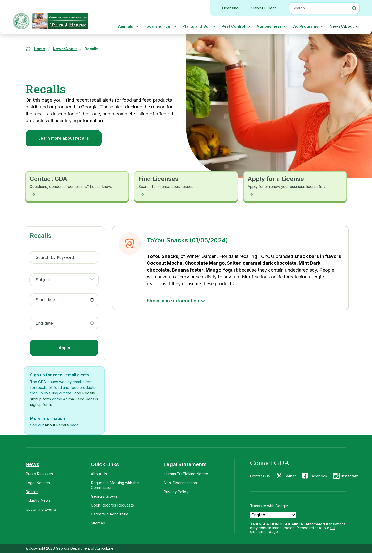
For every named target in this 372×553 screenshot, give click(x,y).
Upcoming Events (41, 509)
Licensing (230, 8)
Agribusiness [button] (269, 26)
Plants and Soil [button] (196, 26)
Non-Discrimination (180, 482)
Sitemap (98, 522)
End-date (44, 323)
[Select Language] (273, 515)
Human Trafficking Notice (186, 473)
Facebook (318, 475)
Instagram (349, 475)
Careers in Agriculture (109, 514)
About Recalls (57, 425)
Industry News (38, 500)
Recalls (32, 491)
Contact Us (260, 475)
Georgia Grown (104, 496)
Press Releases (39, 473)
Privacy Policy (176, 491)
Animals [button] (125, 26)
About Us (99, 473)
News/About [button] (342, 26)
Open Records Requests (112, 505)
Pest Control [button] (233, 26)
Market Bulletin (264, 8)
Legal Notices (38, 482)
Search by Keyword (55, 257)
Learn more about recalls (63, 138)
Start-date (45, 299)
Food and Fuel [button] (157, 26)
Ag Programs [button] (305, 26)
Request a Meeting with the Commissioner (115, 485)
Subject (43, 279)
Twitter (290, 475)
